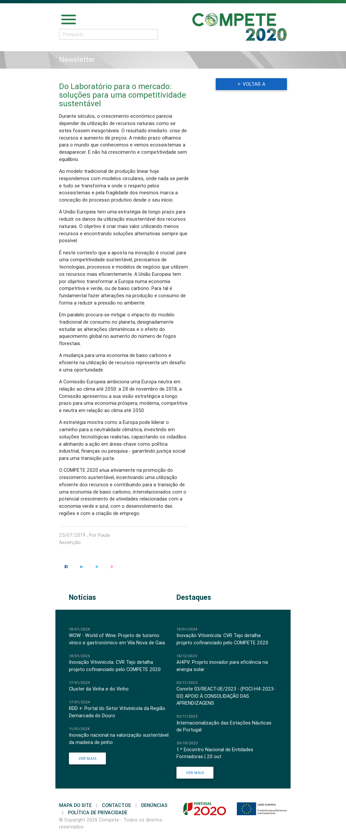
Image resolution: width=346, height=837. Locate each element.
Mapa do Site (75, 805)
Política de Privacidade (97, 812)
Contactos (116, 805)
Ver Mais (87, 758)
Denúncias (154, 805)
